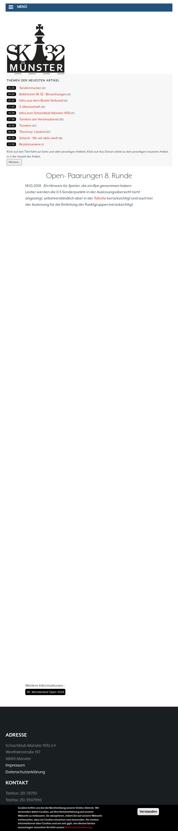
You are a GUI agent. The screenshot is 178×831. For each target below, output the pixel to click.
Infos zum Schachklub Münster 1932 (44, 113)
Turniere (25, 125)
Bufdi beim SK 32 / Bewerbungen (43, 94)
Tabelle (100, 198)
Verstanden (148, 811)
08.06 (11, 131)
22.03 (11, 100)
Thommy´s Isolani (32, 132)
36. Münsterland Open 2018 (45, 692)
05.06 (11, 138)
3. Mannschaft (29, 107)
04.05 (11, 94)
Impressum (15, 765)
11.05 (11, 144)
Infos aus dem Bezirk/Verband (41, 100)
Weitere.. (14, 162)
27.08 (11, 119)
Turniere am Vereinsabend (38, 119)
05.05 (11, 88)
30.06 (11, 125)
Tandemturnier (30, 88)
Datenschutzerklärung (25, 772)
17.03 (11, 106)
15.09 (11, 113)
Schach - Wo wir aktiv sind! (38, 138)
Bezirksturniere (30, 144)
